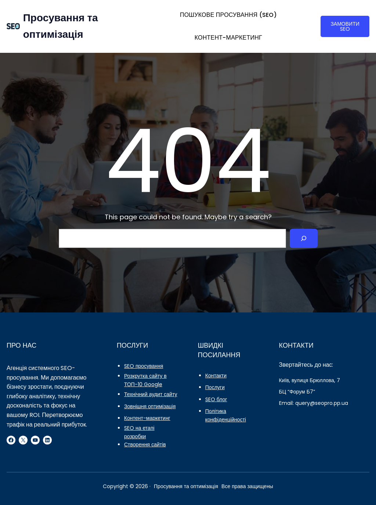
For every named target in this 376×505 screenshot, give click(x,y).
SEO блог (216, 399)
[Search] (304, 238)
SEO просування (143, 366)
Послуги (215, 387)
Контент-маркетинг (147, 418)
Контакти (216, 375)
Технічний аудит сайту (150, 394)
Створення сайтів (145, 444)
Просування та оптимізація (186, 486)
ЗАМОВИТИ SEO (344, 26)
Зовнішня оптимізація (150, 406)
